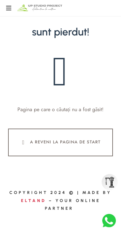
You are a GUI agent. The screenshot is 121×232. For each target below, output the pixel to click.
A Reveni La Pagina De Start (60, 142)
